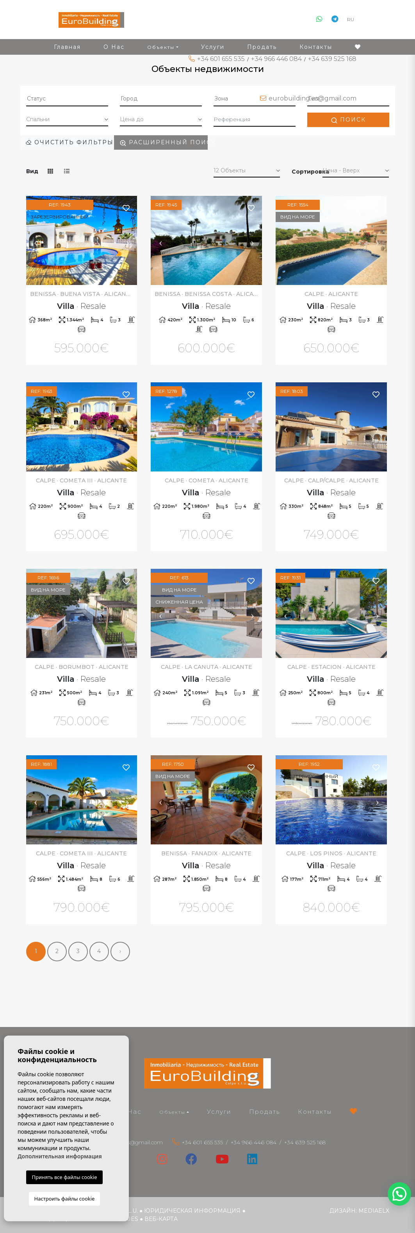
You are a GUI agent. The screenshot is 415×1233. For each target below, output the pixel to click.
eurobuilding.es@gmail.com (312, 98)
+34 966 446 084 (276, 59)
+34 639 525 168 (332, 59)
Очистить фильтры (70, 142)
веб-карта (161, 1218)
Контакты (315, 1111)
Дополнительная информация (60, 1156)
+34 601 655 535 (221, 59)
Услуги (219, 1111)
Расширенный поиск (163, 142)
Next (127, 240)
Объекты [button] (172, 1112)
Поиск (348, 120)
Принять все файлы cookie (64, 1177)
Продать (264, 1111)
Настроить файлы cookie (64, 1198)
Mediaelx (373, 1210)
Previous (36, 240)
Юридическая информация (192, 1210)
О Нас (130, 1111)
